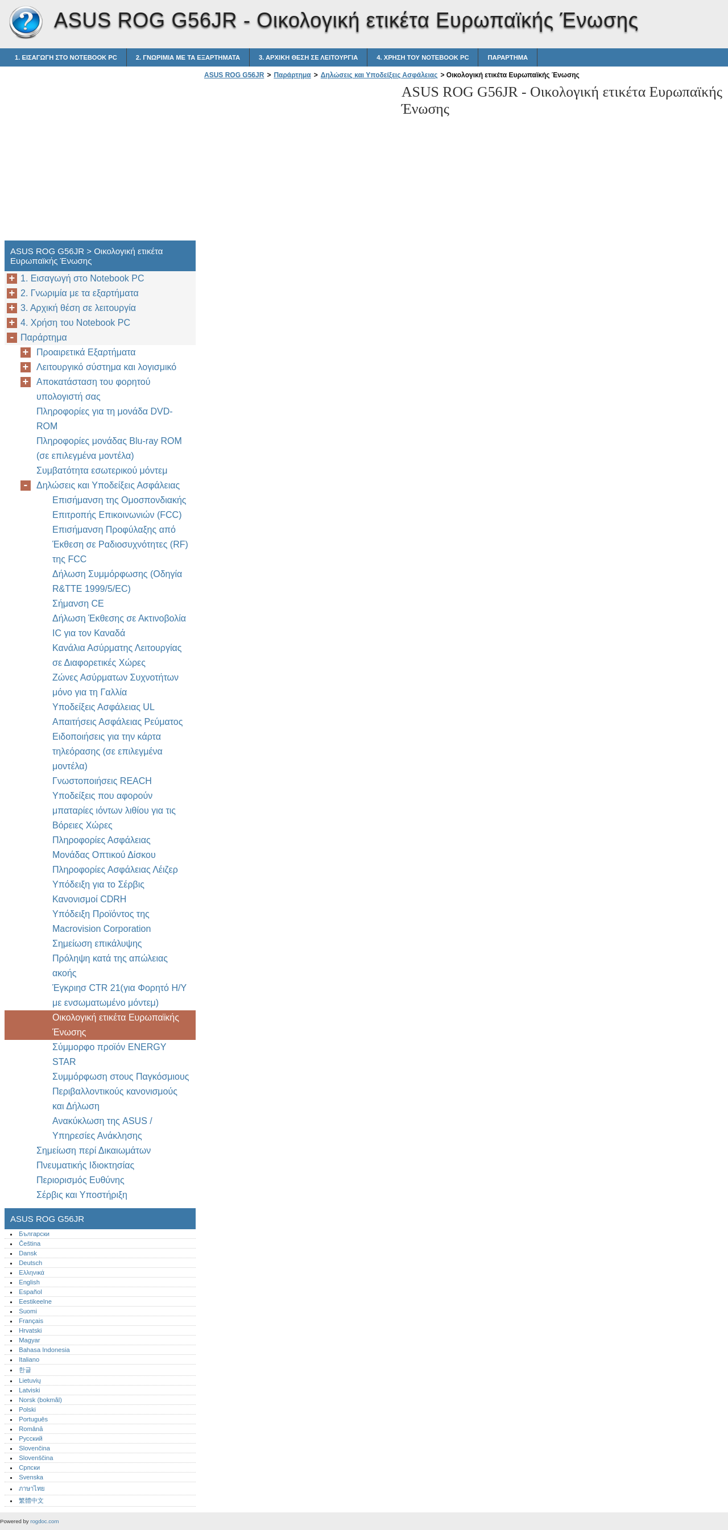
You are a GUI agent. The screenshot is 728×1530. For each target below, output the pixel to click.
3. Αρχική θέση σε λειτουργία (308, 57)
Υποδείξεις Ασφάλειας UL (103, 707)
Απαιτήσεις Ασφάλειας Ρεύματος (117, 722)
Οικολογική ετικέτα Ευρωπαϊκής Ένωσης (115, 1025)
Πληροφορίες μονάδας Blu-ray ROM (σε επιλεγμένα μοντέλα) (109, 448)
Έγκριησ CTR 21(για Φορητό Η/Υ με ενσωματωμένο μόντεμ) (119, 995)
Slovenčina (34, 1448)
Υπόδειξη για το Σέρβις (98, 884)
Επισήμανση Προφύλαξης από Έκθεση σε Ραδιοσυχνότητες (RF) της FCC (120, 544)
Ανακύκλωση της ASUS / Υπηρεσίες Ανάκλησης (102, 1128)
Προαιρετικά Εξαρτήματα (86, 352)
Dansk (28, 1253)
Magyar (29, 1340)
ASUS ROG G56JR (26, 23)
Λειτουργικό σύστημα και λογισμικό (106, 367)
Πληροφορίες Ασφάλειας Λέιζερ (115, 869)
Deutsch (30, 1262)
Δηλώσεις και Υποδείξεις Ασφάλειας (379, 75)
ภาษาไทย (32, 1488)
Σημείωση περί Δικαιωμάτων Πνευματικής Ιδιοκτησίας (93, 1158)
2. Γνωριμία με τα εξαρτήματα (188, 57)
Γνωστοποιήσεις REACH (102, 781)
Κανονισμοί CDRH (89, 899)
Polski (27, 1409)
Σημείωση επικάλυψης (97, 943)
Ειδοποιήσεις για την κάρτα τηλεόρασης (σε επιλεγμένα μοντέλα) (107, 751)
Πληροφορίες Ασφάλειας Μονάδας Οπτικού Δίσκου (104, 847)
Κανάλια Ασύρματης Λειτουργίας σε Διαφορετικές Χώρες (116, 655)
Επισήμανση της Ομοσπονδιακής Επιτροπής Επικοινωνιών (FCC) (119, 507)
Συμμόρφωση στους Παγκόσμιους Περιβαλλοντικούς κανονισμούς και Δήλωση (120, 1091)
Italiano (29, 1359)
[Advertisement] (296, 163)
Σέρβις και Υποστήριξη (81, 1195)
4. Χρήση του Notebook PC (423, 57)
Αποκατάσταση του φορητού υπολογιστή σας (93, 389)
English (29, 1282)
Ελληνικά (31, 1272)
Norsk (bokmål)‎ (40, 1399)
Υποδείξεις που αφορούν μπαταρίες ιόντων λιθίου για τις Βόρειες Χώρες (114, 810)
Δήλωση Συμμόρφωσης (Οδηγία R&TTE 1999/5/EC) (117, 581)
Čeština (29, 1243)
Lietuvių (30, 1380)
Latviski (29, 1390)
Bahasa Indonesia (44, 1349)
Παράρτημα (507, 57)
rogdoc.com (44, 1521)
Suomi (28, 1311)
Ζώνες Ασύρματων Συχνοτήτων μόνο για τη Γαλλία (115, 685)
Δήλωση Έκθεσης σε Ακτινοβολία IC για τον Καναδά (119, 625)
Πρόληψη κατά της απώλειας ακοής (110, 965)
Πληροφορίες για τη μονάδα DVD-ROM (104, 419)
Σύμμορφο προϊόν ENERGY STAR (109, 1054)
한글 (25, 1369)
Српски (29, 1467)
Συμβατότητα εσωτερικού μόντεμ (101, 470)
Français (31, 1320)
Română (31, 1428)
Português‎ (33, 1419)
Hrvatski (30, 1330)
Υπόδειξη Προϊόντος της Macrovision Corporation (103, 921)
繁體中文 (31, 1500)
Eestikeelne (35, 1301)
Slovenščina (36, 1457)
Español (30, 1291)
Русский (31, 1438)
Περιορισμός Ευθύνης (80, 1180)
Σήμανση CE (78, 603)
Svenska (31, 1477)
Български (34, 1233)
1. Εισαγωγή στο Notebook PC (66, 57)
